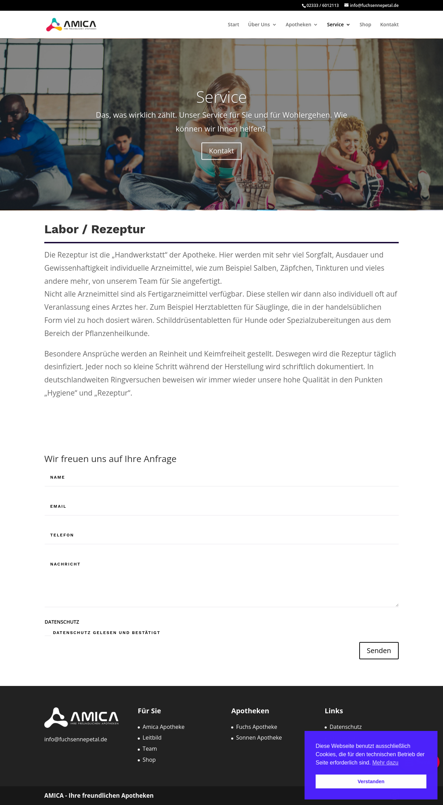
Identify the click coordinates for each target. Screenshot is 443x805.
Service (221, 102)
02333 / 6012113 (323, 5)
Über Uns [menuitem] (259, 25)
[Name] (222, 478)
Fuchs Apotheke (256, 727)
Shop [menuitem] (365, 25)
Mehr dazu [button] (385, 763)
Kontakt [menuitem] (389, 25)
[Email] (222, 507)
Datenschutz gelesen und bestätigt (103, 633)
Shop (149, 759)
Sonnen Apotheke (259, 737)
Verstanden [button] (371, 781)
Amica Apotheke (163, 727)
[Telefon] (222, 535)
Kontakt (221, 156)
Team (150, 748)
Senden (379, 650)
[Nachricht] (222, 581)
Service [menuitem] (335, 25)
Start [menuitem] (233, 25)
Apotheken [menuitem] (298, 25)
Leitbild (152, 737)
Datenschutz (345, 727)
